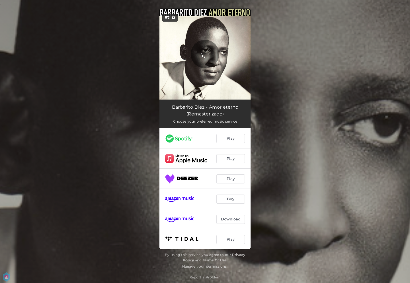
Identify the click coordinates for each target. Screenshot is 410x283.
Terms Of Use (215, 260)
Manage (189, 266)
